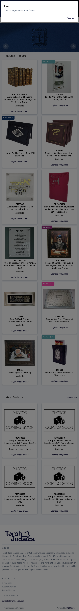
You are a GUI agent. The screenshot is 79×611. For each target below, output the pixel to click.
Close (70, 17)
